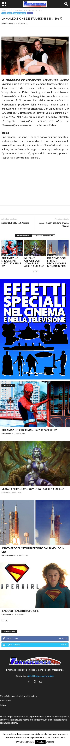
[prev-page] (33, 271)
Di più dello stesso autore (43, 236)
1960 (10, 10)
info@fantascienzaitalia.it (41, 675)
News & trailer (19, 13)
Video (30, 13)
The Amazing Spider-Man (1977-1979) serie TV (11, 262)
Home (3, 10)
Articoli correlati (23, 236)
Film (9, 13)
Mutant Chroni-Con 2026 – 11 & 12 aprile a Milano (34, 262)
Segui (63, 645)
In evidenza (29, 255)
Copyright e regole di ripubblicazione (18, 696)
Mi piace (62, 638)
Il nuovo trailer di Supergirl (19, 610)
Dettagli (50, 741)
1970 (4, 255)
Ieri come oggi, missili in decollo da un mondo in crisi (56, 262)
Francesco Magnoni (8, 555)
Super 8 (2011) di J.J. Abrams (15, 223)
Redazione (5, 493)
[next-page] (36, 271)
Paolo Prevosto (8, 23)
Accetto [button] (40, 742)
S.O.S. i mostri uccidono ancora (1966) (54, 224)
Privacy (4, 704)
